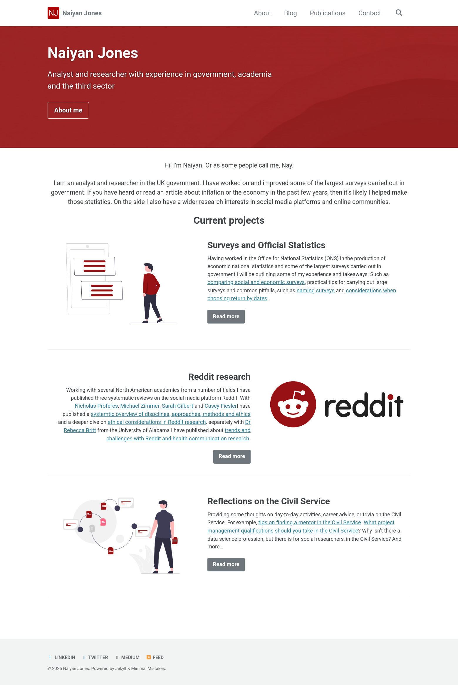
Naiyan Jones (82, 13)
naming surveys (319, 297)
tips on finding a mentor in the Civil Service (323, 532)
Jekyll (122, 668)
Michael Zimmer (139, 413)
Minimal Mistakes (149, 668)
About (261, 13)
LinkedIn (62, 657)
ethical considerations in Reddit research (155, 430)
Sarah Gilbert (176, 413)
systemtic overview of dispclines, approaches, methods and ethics (171, 421)
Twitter (96, 657)
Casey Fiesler (220, 413)
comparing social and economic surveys (256, 289)
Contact (368, 13)
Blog (289, 13)
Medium (129, 657)
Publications (326, 13)
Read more (226, 324)
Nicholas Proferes (95, 413)
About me (68, 112)
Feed (157, 657)
